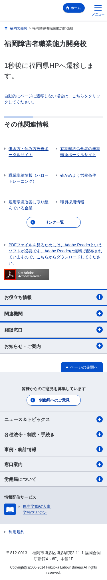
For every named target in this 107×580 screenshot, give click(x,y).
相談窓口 (53, 330)
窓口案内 (53, 464)
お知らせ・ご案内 (53, 346)
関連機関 (53, 313)
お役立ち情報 (53, 297)
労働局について (53, 479)
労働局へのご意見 (54, 400)
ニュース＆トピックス (53, 419)
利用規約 (17, 532)
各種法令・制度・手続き (53, 434)
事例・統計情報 (53, 449)
